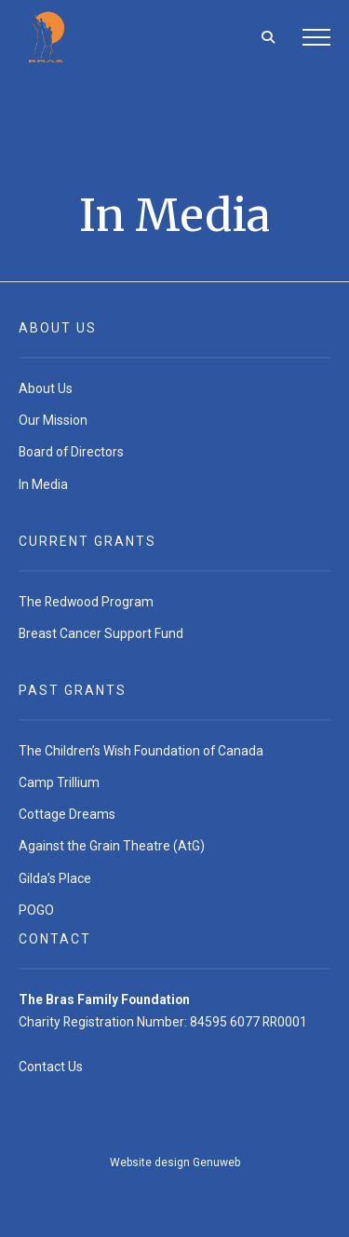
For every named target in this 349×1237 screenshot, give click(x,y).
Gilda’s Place (55, 878)
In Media (43, 484)
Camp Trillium (59, 782)
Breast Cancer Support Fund (101, 633)
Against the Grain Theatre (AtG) (112, 845)
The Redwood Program (86, 601)
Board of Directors (71, 451)
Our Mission (53, 420)
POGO (36, 910)
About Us (46, 388)
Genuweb (216, 1162)
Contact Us (51, 1066)
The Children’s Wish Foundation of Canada (141, 750)
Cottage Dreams (67, 814)
